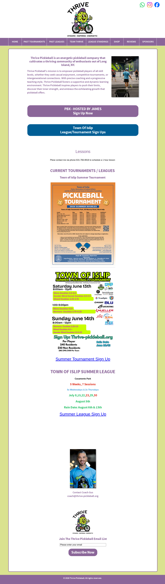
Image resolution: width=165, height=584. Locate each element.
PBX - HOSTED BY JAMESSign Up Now (82, 111)
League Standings (98, 41)
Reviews (131, 41)
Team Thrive (76, 41)
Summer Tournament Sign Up (83, 359)
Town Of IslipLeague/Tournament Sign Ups (82, 130)
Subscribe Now (82, 552)
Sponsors (148, 41)
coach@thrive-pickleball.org (82, 496)
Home (15, 41)
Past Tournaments (34, 41)
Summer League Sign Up (83, 414)
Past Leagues (56, 41)
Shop (117, 41)
